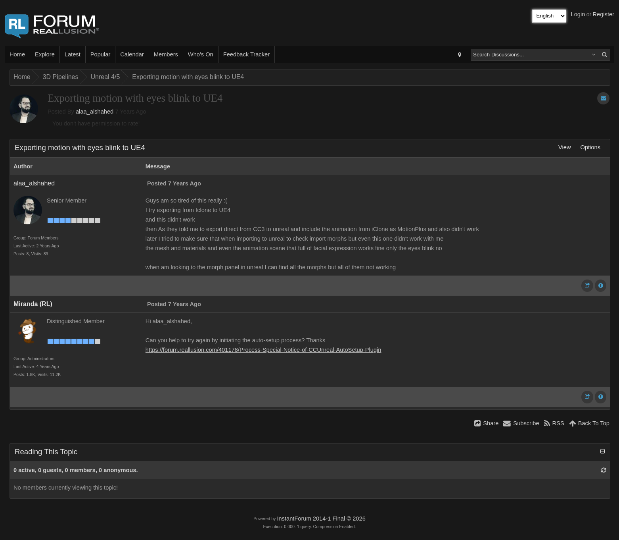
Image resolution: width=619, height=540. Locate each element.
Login (578, 14)
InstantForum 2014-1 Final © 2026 (321, 518)
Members (166, 54)
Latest (72, 54)
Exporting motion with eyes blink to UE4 (188, 76)
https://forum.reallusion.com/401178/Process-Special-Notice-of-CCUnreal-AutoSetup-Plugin (263, 350)
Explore (44, 54)
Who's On (200, 54)
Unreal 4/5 (105, 76)
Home (17, 54)
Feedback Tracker (246, 54)
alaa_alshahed (94, 111)
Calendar (131, 54)
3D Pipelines (61, 76)
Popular (100, 54)
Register (603, 14)
